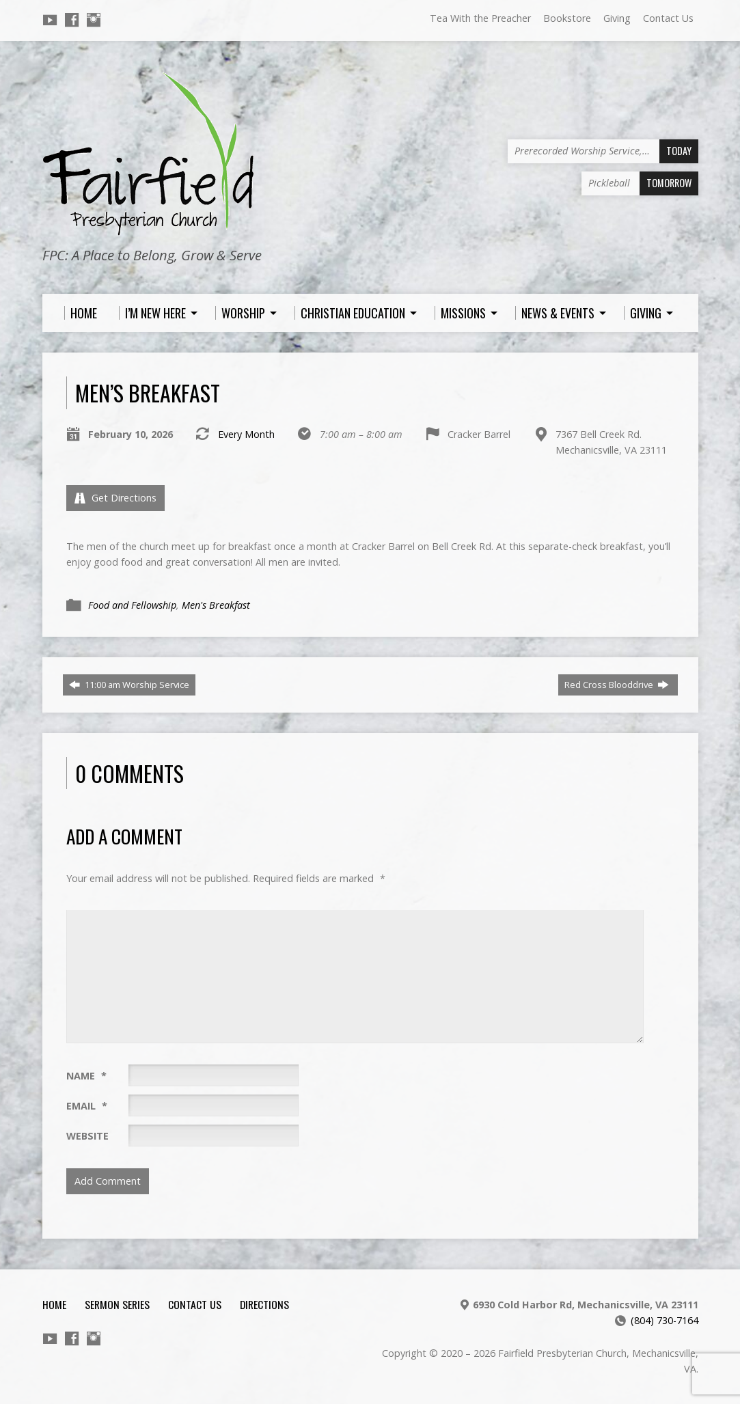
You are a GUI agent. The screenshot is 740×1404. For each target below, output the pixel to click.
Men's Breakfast (216, 604)
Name (86, 1075)
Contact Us (668, 18)
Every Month (246, 434)
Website (87, 1135)
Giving (617, 18)
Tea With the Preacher (480, 18)
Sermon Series (117, 1304)
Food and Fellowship (132, 604)
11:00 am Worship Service (129, 684)
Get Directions (115, 497)
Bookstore (567, 18)
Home (54, 1304)
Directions (264, 1304)
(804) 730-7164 (664, 1320)
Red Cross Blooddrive (616, 684)
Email (86, 1105)
